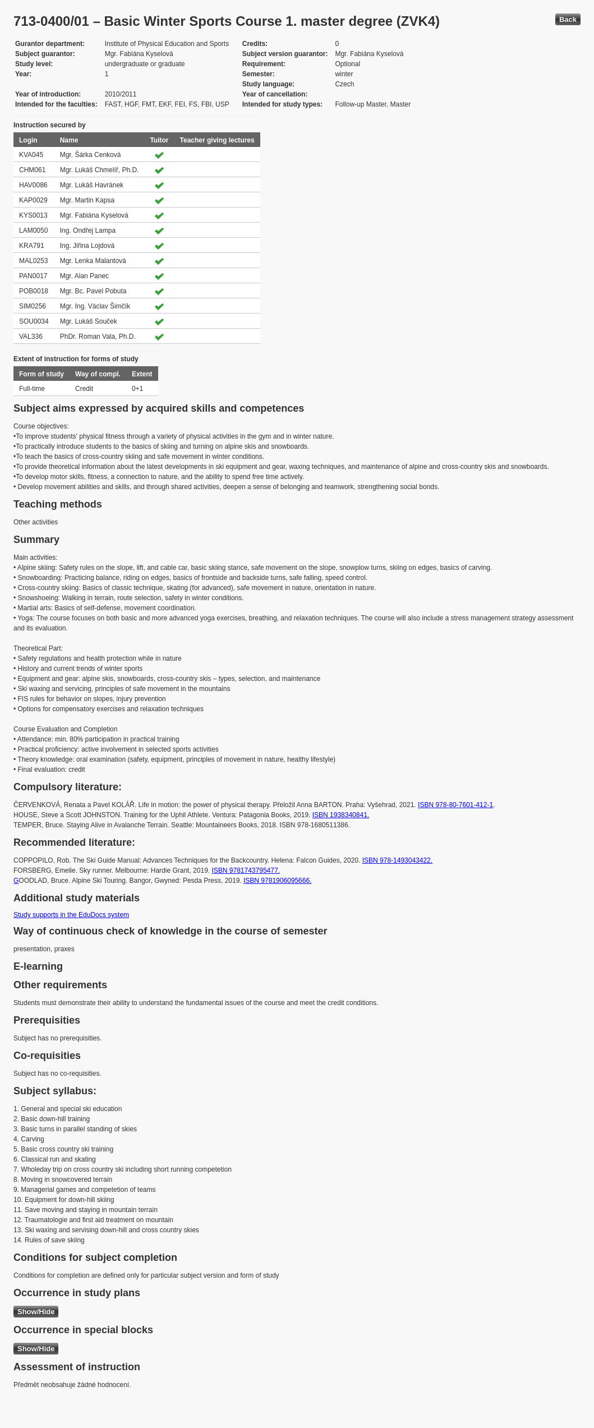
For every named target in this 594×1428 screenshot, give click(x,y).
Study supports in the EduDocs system (71, 915)
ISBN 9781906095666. (277, 881)
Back (568, 19)
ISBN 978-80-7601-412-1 (455, 805)
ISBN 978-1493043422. (397, 860)
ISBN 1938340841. (340, 815)
